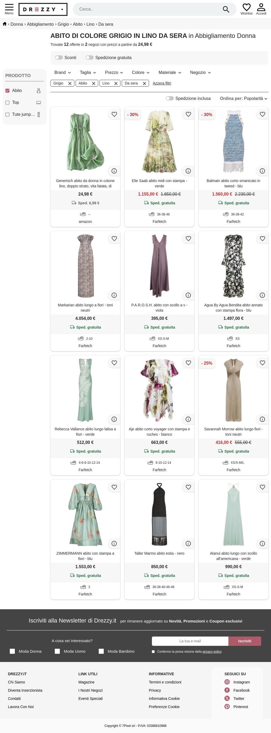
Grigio (63, 83)
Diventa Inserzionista (25, 690)
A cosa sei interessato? (72, 640)
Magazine (86, 682)
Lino (110, 83)
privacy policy (212, 651)
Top (23, 102)
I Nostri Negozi (90, 690)
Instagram (241, 682)
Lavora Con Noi (21, 707)
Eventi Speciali (90, 698)
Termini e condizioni (165, 682)
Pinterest (240, 707)
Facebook (241, 690)
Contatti (14, 698)
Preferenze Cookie (164, 707)
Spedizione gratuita (108, 57)
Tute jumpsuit (23, 114)
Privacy (155, 690)
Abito (23, 90)
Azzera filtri (162, 83)
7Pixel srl (128, 726)
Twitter (238, 698)
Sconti (65, 57)
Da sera (136, 83)
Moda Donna (26, 651)
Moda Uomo (70, 651)
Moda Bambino (116, 651)
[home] (5, 24)
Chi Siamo (16, 682)
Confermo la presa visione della (188, 651)
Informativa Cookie (164, 698)
